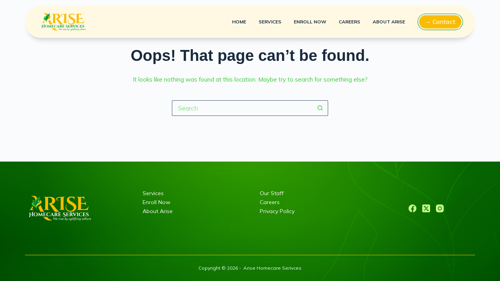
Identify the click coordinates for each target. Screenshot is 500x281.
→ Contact (440, 22)
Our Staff (272, 193)
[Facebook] (412, 208)
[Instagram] (440, 208)
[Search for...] (242, 108)
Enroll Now (310, 22)
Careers (349, 22)
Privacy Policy (277, 211)
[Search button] (320, 108)
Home (239, 22)
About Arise (389, 22)
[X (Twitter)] (426, 208)
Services (270, 22)
